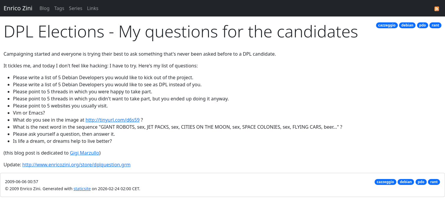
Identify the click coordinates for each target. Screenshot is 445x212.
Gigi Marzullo (84, 153)
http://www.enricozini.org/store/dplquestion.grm (76, 164)
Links (92, 8)
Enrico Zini (18, 8)
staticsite (82, 188)
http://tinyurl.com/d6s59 (112, 120)
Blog (44, 8)
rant (435, 25)
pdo (422, 25)
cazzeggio (386, 25)
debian (407, 25)
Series (75, 8)
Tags (59, 8)
